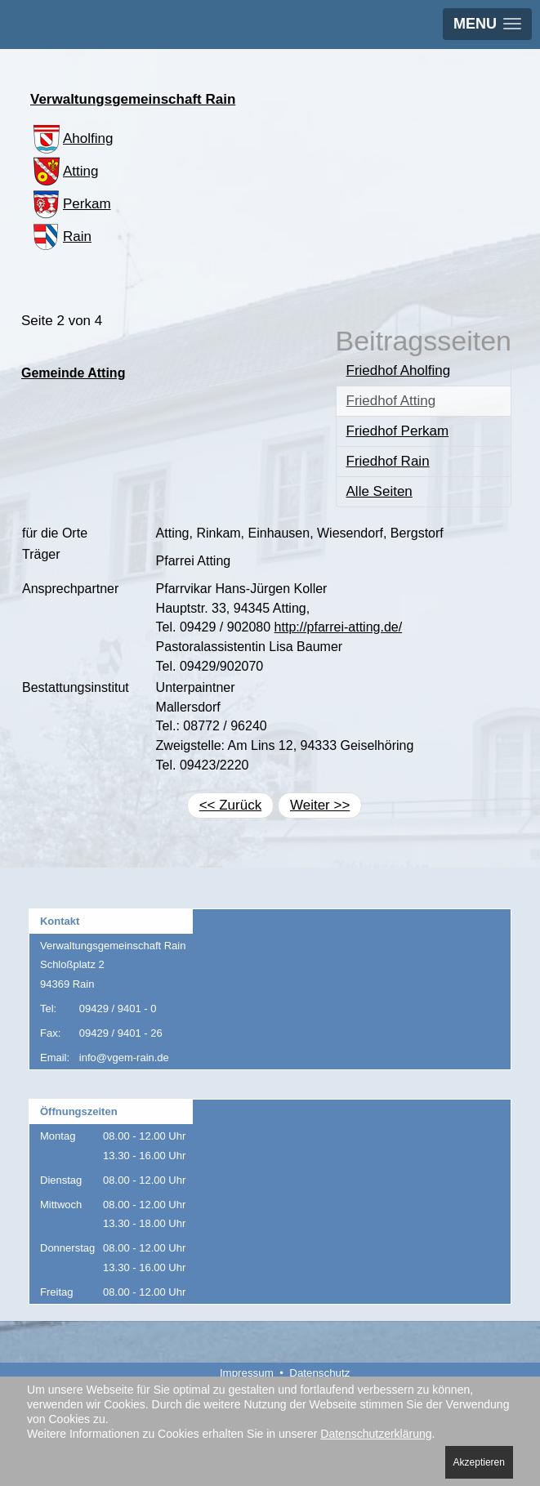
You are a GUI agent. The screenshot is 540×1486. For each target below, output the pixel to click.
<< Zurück (230, 805)
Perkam (70, 204)
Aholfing (71, 138)
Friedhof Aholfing (398, 370)
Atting (64, 171)
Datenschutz (319, 1373)
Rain (60, 236)
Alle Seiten (379, 491)
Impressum (247, 1373)
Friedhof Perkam (397, 431)
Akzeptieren (479, 1462)
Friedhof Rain (388, 461)
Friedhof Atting (391, 400)
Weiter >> (320, 805)
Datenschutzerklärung (375, 1433)
